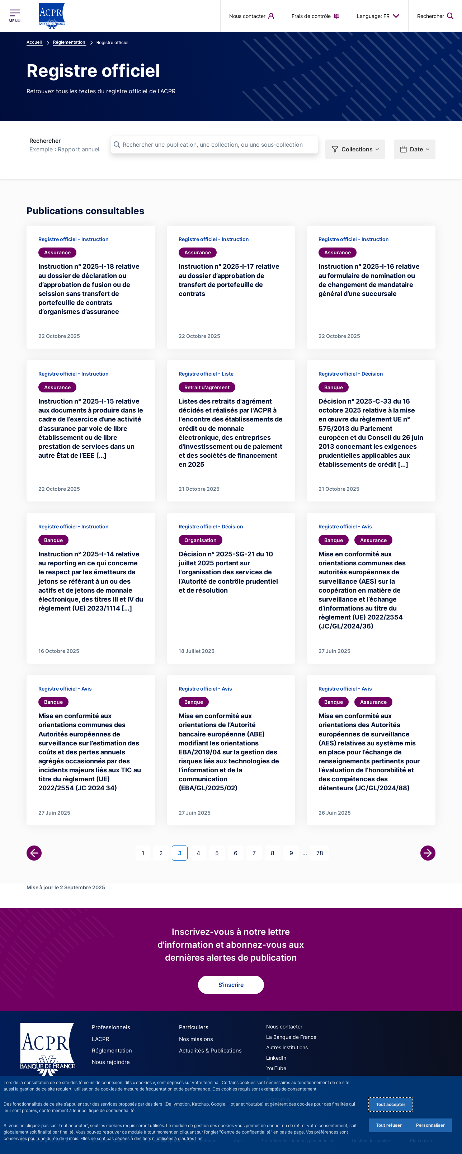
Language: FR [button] (378, 15)
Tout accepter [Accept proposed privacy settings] (390, 1104)
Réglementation (110, 1048)
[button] (355, 145)
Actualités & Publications (207, 1048)
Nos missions (194, 1037)
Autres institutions (287, 1046)
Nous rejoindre (109, 1059)
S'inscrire (231, 983)
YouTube (276, 1067)
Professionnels (109, 1026)
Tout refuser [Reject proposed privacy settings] (389, 1125)
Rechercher (45, 140)
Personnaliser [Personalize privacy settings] (430, 1125)
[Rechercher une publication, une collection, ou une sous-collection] (214, 145)
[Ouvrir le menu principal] (14, 16)
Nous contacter (284, 1025)
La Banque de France (291, 1035)
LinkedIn (276, 1056)
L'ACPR (100, 1037)
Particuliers (192, 1026)
